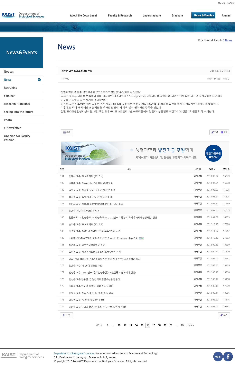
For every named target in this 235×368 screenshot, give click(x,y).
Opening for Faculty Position (17, 138)
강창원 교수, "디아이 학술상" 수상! (86, 300)
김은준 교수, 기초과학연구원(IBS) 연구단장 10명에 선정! (97, 307)
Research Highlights (17, 103)
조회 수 (226, 169)
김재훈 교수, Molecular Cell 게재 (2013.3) (91, 183)
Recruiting (10, 87)
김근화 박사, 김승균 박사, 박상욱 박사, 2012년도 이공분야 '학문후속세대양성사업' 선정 (113, 217)
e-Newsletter (12, 128)
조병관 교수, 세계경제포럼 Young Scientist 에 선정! (95, 252)
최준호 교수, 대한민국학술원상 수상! (87, 245)
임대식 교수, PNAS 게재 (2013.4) (86, 176)
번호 (62, 169)
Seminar (9, 95)
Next (191, 325)
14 (136, 325)
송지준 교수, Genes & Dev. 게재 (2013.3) (90, 197)
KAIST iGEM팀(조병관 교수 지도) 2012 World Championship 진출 (103, 238)
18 (159, 325)
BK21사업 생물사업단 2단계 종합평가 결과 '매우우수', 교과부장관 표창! (105, 259)
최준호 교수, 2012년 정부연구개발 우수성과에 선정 (95, 231)
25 (182, 325)
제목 (129, 169)
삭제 (224, 132)
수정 (214, 132)
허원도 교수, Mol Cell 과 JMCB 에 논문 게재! (92, 293)
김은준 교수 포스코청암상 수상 (76, 71)
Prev (99, 325)
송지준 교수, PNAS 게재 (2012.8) (86, 224)
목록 (66, 132)
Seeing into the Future (18, 111)
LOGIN (231, 3)
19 (165, 325)
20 (171, 325)
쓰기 (223, 315)
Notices (9, 71)
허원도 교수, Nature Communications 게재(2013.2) (96, 204)
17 (153, 325)
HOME (221, 3)
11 (119, 325)
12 (125, 325)
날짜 (212, 169)
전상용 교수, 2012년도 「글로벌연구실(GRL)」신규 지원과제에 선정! (102, 272)
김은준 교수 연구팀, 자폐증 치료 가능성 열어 (91, 286)
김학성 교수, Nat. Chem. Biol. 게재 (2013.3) (92, 190)
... (113, 325)
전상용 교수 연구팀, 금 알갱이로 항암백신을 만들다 (94, 279)
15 (142, 325)
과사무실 (65, 79)
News (7, 79)
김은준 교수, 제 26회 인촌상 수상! (86, 266)
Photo (8, 120)
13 (130, 325)
